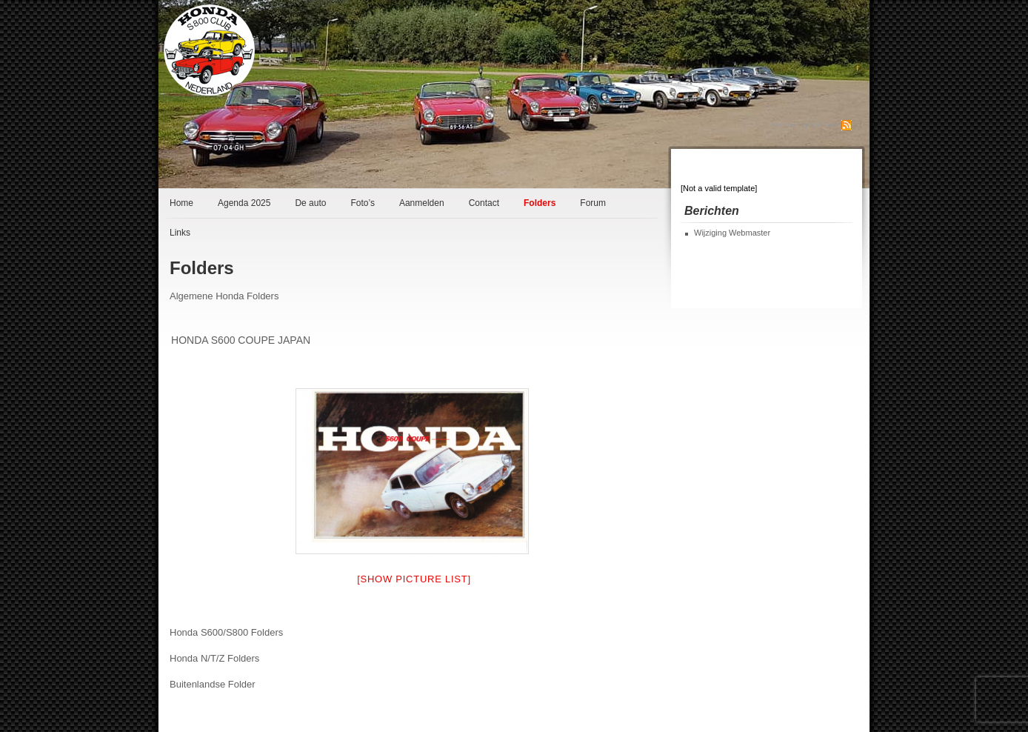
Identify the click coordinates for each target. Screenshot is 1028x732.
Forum (593, 203)
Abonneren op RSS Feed (804, 124)
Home (181, 203)
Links (180, 232)
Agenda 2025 (244, 203)
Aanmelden (421, 203)
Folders (539, 203)
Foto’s (362, 203)
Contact (484, 203)
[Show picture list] (414, 579)
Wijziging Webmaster (732, 232)
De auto (310, 203)
